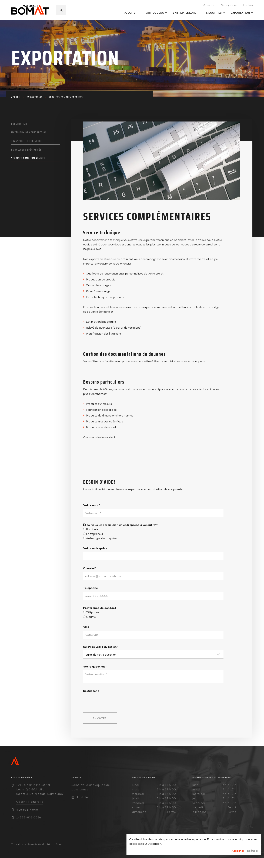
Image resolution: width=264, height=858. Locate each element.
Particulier (92, 529)
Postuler (83, 797)
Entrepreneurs (186, 12)
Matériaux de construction (29, 132)
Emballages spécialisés (26, 150)
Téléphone (90, 588)
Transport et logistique (27, 141)
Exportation (242, 12)
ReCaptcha (91, 691)
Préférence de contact (99, 608)
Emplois (248, 5)
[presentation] (109, 700)
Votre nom (91, 505)
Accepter (238, 850)
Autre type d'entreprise (101, 538)
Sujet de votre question (101, 646)
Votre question (95, 666)
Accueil (16, 97)
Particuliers (156, 12)
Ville (86, 626)
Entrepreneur (94, 534)
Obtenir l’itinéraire (29, 801)
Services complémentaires (66, 97)
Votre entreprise (95, 548)
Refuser (252, 850)
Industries (215, 12)
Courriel (89, 568)
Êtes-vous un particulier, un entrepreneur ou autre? (121, 525)
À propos (209, 5)
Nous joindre (229, 5)
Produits (130, 12)
